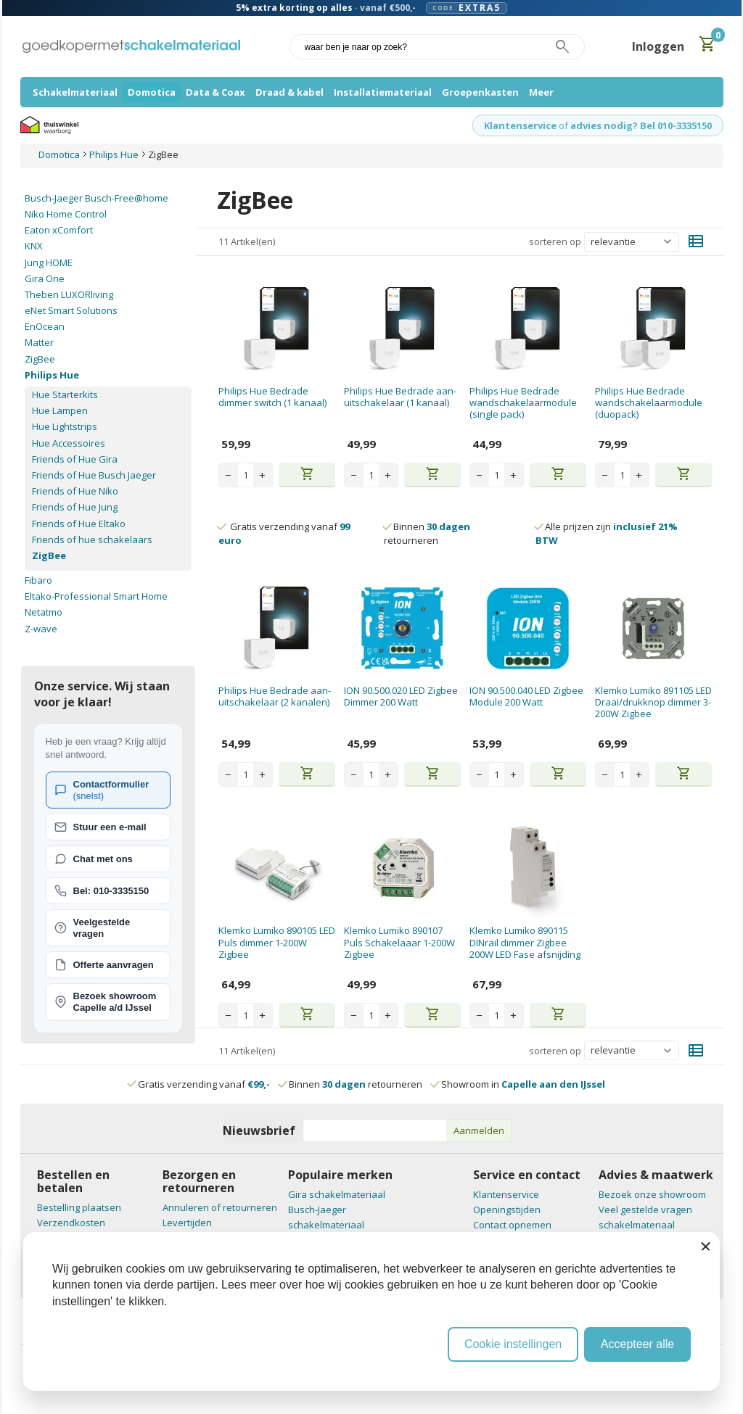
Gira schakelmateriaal (336, 1194)
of (563, 125)
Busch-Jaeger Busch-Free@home (96, 197)
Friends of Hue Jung (75, 506)
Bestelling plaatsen (79, 1207)
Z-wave (41, 628)
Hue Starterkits (65, 394)
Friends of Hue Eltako (79, 523)
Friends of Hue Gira (75, 459)
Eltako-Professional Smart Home (96, 596)
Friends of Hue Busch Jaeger (94, 474)
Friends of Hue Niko (75, 490)
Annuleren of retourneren (220, 1207)
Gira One (45, 278)
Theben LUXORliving (69, 294)
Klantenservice (520, 125)
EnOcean (45, 326)
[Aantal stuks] (245, 475)
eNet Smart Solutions (71, 310)
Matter (39, 342)
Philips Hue (52, 374)
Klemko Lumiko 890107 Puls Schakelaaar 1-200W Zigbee (399, 942)
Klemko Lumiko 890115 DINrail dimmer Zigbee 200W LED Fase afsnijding (524, 942)
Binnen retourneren (427, 533)
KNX (34, 245)
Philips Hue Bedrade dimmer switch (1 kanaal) (272, 396)
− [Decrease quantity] (228, 475)
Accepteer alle (637, 1344)
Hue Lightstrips (64, 426)
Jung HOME (49, 262)
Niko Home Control (66, 213)
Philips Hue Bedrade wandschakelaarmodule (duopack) (648, 402)
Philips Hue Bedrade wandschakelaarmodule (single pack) (523, 402)
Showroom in (518, 1084)
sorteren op (555, 241)
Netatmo (43, 612)
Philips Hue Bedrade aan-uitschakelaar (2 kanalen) (274, 696)
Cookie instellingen (513, 1344)
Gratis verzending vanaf (204, 1084)
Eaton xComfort (59, 229)
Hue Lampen (60, 410)
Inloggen (658, 46)
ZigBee (40, 358)
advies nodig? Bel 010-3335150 (641, 125)
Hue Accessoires (68, 443)
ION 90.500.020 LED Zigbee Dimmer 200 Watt (401, 696)
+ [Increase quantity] (262, 475)
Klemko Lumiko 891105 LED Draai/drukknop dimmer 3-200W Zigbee (653, 702)
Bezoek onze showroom (652, 1194)
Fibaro (38, 580)
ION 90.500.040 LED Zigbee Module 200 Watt (526, 696)
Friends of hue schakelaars (92, 539)
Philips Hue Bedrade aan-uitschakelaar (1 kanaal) (400, 396)
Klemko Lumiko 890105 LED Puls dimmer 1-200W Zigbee (276, 942)
